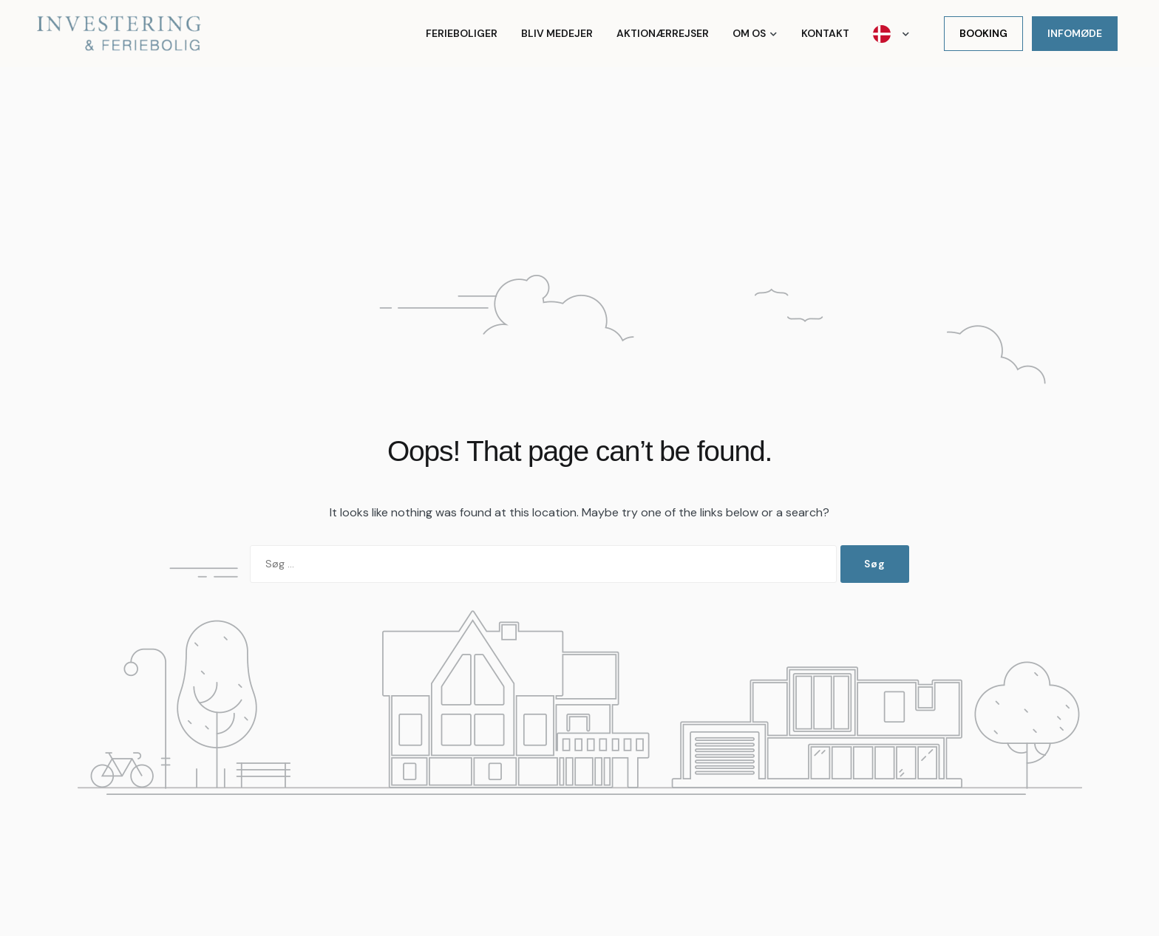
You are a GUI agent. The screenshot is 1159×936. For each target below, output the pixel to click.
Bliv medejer (557, 33)
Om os (749, 33)
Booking (983, 33)
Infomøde (1074, 33)
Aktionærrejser (662, 33)
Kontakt (825, 33)
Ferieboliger (461, 33)
